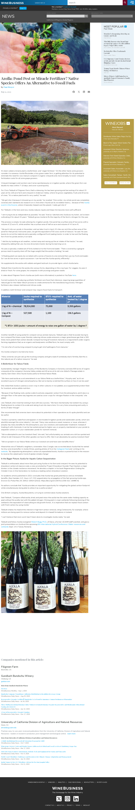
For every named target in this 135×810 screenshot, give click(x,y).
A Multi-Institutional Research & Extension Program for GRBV (23, 741)
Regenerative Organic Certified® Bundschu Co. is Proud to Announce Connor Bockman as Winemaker (36, 699)
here (74, 275)
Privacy (70, 805)
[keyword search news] (66, 16)
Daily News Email (74, 782)
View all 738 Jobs (117, 130)
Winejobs (51, 782)
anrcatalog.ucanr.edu (8, 727)
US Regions (58, 20)
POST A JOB (125, 183)
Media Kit (86, 805)
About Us (60, 805)
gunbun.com (5, 681)
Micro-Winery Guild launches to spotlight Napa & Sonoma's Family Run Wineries (117, 78)
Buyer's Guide (102, 782)
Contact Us (49, 805)
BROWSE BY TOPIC (97, 13)
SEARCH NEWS (51, 13)
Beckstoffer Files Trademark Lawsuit (115, 52)
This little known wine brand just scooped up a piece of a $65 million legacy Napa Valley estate (117, 43)
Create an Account (69, 7)
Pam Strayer (9, 87)
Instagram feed (63, 449)
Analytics (61, 782)
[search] (95, 2)
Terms (78, 805)
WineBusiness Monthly (36, 782)
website (4, 451)
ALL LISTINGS (110, 183)
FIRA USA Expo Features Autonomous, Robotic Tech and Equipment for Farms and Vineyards (33, 752)
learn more (71, 734)
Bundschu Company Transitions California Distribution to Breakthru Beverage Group (30, 694)
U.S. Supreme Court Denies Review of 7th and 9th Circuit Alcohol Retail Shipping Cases (117, 61)
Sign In (23, 8)
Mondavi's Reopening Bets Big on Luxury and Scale (116, 35)
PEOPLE (4, 689)
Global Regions (68, 20)
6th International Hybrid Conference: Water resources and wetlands (43, 525)
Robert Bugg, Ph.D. (39, 522)
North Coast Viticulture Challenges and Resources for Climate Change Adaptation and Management (36, 757)
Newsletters (89, 782)
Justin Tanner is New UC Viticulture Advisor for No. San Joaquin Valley (25, 762)
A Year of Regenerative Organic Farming (15, 712)
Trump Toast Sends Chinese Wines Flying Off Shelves (117, 69)
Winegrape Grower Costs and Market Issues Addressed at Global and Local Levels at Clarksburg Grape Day (39, 746)
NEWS (8, 16)
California (50, 20)
